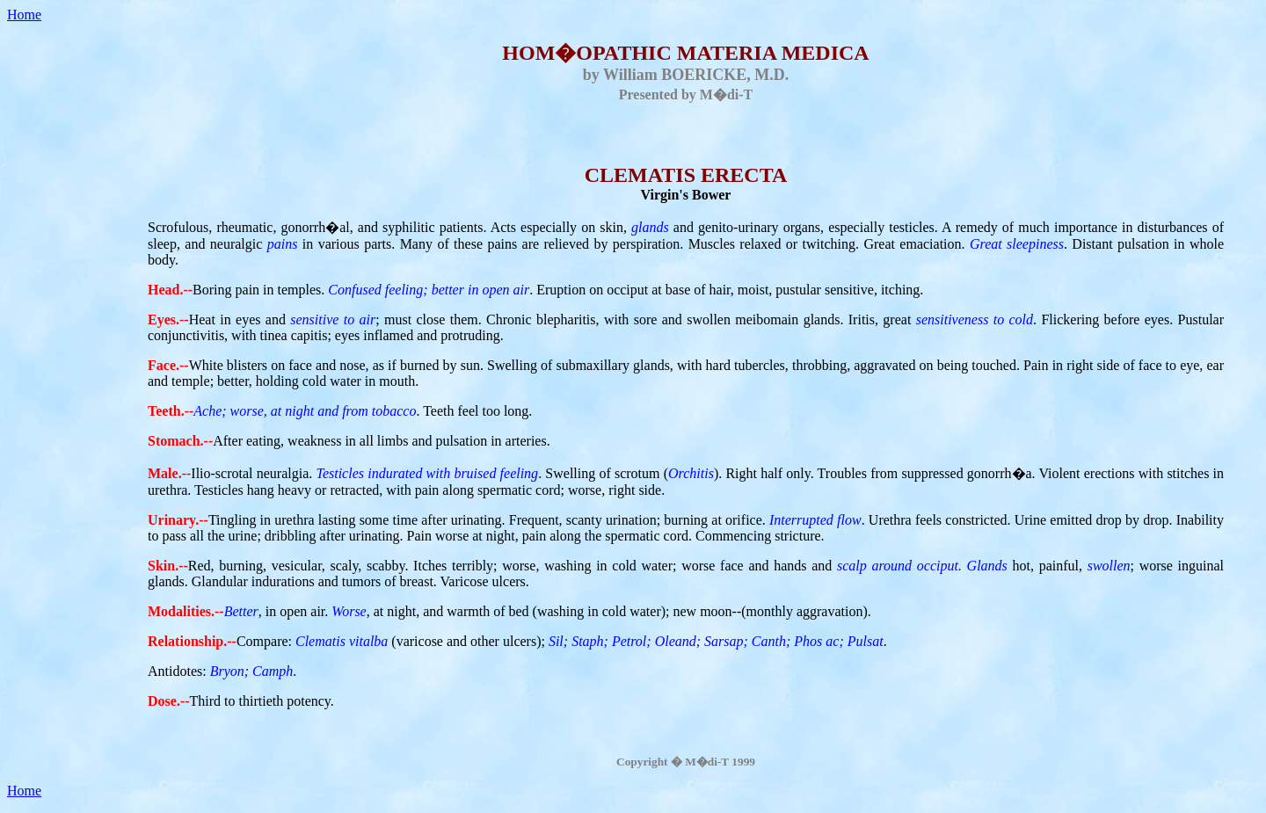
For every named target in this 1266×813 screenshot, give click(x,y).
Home (24, 14)
